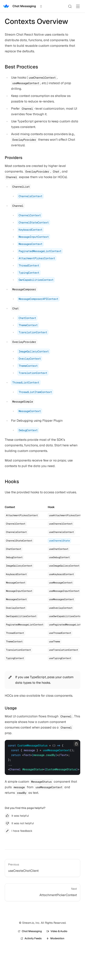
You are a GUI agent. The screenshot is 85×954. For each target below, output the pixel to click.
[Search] (70, 6)
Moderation (55, 938)
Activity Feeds (31, 938)
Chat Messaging (30, 931)
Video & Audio (57, 931)
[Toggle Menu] (78, 6)
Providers (13, 157)
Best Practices (21, 67)
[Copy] (76, 743)
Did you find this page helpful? (25, 808)
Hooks (12, 481)
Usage (11, 708)
